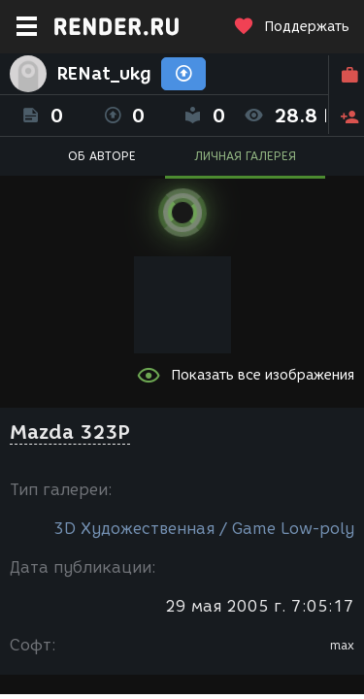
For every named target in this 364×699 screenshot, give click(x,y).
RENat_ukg (103, 73)
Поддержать (291, 27)
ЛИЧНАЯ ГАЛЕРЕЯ (245, 156)
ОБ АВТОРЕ (102, 156)
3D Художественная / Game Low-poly (203, 528)
